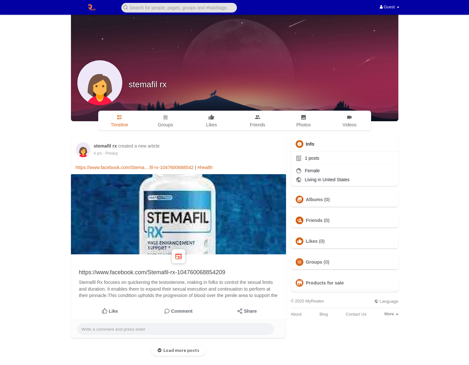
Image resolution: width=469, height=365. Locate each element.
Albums (314, 199)
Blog (323, 314)
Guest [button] (389, 6)
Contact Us (356, 314)
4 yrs (98, 153)
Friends (314, 220)
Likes (312, 241)
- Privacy (110, 153)
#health (205, 167)
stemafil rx (148, 84)
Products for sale (325, 282)
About (296, 314)
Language (386, 301)
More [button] (391, 313)
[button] (179, 7)
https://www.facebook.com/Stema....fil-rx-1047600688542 (135, 167)
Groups (314, 262)
